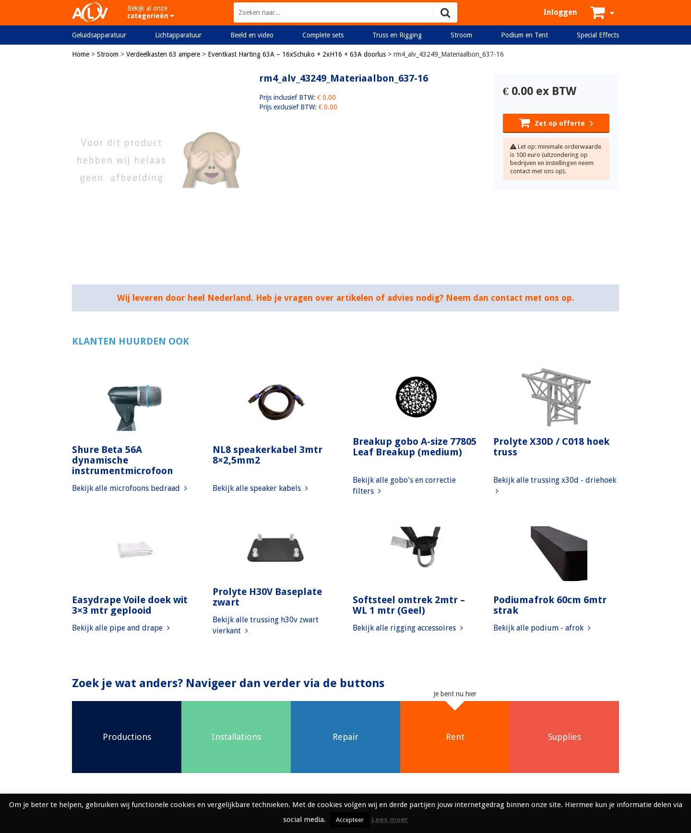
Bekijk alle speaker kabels (260, 488)
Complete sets (323, 35)
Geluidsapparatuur (99, 35)
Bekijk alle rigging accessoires (408, 627)
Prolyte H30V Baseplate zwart (267, 597)
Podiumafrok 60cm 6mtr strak (550, 605)
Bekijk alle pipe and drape (121, 627)
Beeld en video (252, 35)
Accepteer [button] (350, 819)
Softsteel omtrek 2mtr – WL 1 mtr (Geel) (409, 605)
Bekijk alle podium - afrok (542, 627)
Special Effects (598, 35)
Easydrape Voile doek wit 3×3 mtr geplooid (130, 605)
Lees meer (389, 819)
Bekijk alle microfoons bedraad (129, 488)
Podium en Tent (524, 35)
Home (80, 54)
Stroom (461, 35)
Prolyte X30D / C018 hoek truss (551, 447)
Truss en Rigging (397, 35)
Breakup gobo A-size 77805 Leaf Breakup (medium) (415, 447)
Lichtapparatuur (178, 35)
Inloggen (560, 12)
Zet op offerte (556, 122)
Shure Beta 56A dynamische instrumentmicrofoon (122, 460)
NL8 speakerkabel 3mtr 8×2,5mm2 (267, 455)
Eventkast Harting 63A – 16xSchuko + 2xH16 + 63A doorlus (297, 54)
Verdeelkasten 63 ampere (163, 54)
